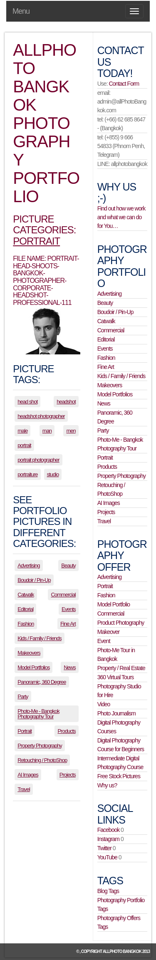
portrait (24, 445)
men (70, 431)
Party (22, 696)
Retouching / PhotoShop (42, 760)
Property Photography (39, 745)
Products (66, 731)
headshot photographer (40, 416)
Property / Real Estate (121, 668)
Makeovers (28, 653)
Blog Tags (108, 891)
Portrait (36, 241)
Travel (23, 789)
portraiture (27, 474)
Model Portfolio (113, 604)
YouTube (107, 857)
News (70, 667)
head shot (27, 401)
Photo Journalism (116, 713)
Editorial (25, 609)
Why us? (107, 785)
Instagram (108, 839)
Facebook (108, 829)
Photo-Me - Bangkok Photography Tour (38, 714)
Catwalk (25, 594)
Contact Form (124, 83)
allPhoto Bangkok (122, 951)
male (22, 431)
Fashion (25, 624)
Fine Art (68, 624)
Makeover (108, 631)
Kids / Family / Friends (39, 638)
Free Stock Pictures (118, 776)
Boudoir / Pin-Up (33, 580)
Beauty (68, 565)
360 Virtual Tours (115, 677)
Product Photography (120, 622)
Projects (67, 775)
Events (69, 609)
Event (103, 641)
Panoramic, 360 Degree (41, 682)
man (47, 431)
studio (53, 474)
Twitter (104, 848)
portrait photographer (38, 460)
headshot (66, 401)
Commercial (63, 594)
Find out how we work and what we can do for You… (121, 217)
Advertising (28, 565)
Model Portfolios (33, 667)
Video (103, 704)
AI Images (27, 775)
